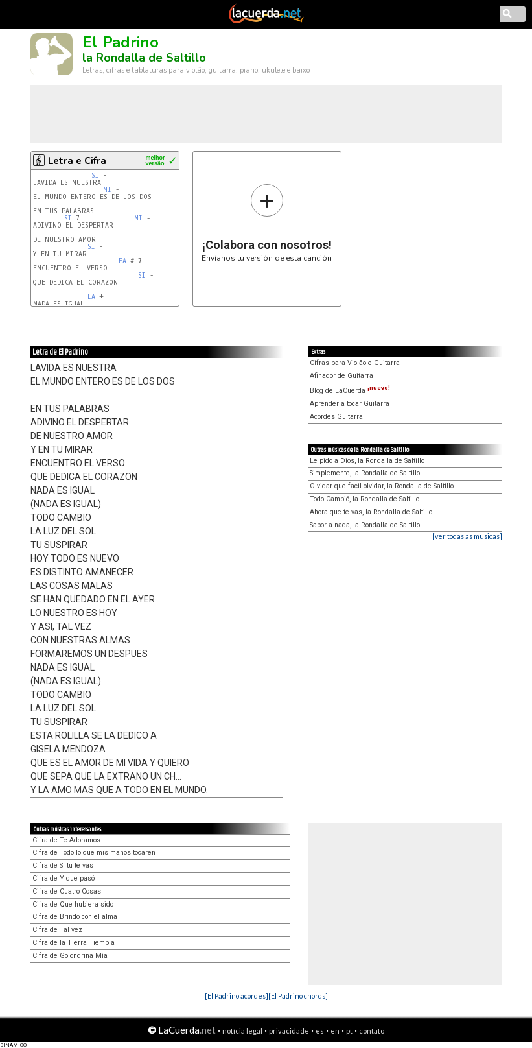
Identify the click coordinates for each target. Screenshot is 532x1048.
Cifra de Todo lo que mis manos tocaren (94, 852)
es (320, 1031)
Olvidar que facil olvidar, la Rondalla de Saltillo (382, 486)
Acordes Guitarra (336, 416)
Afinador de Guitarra (341, 376)
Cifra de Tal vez (57, 929)
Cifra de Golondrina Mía (70, 955)
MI (107, 189)
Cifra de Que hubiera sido (72, 904)
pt (349, 1031)
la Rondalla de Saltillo (144, 58)
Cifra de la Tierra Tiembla (73, 942)
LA (91, 296)
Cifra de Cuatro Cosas (66, 891)
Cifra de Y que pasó (63, 878)
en (335, 1031)
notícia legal (242, 1031)
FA (122, 261)
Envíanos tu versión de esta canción (267, 222)
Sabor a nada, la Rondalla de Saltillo (365, 525)
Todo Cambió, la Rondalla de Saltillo (364, 499)
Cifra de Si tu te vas (62, 865)
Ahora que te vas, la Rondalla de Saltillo (371, 512)
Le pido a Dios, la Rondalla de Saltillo (367, 461)
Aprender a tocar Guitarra (349, 403)
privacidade (289, 1031)
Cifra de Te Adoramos (66, 840)
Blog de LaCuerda (350, 391)
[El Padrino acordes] (236, 996)
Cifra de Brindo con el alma (74, 916)
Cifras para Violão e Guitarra (355, 363)
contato (371, 1031)
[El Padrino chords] (298, 996)
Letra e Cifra (77, 160)
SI (95, 175)
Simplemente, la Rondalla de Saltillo (365, 473)
